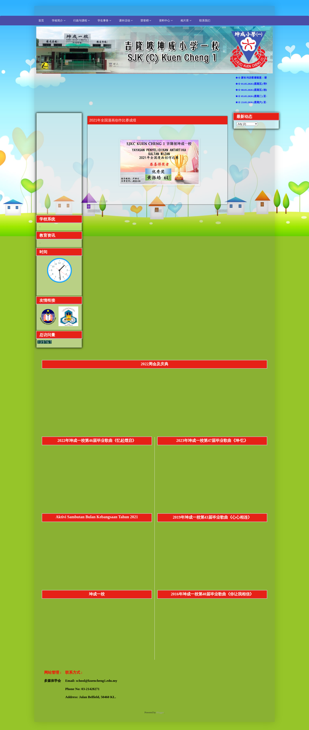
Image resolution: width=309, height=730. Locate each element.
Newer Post (94, 210)
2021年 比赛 (101, 201)
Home (158, 210)
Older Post (221, 210)
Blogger (160, 712)
